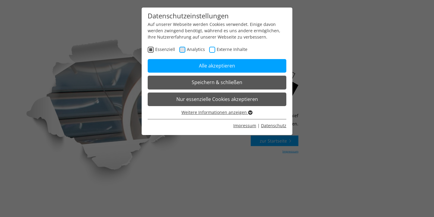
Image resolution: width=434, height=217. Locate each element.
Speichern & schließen (217, 82)
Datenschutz (273, 125)
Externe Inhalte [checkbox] (232, 49)
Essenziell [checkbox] (165, 49)
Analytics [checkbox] (196, 49)
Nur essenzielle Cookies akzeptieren (217, 99)
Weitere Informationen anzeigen (217, 112)
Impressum (244, 125)
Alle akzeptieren (217, 65)
